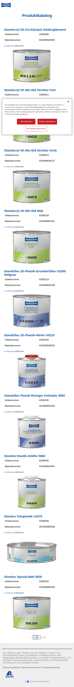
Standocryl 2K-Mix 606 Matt (23, 211)
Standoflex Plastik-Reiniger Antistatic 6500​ (34, 395)
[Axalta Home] (6, 6)
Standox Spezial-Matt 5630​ (23, 576)
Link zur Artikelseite (15, 46)
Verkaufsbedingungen (51, 667)
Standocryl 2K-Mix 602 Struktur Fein (30, 90)
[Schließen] (68, 102)
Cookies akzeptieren (47, 121)
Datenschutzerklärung (11, 667)
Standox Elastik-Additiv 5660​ (24, 456)
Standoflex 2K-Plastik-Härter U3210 (29, 335)
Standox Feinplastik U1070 (23, 516)
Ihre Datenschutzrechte (36, 128)
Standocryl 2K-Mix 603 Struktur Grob (30, 150)
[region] (37, 116)
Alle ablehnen (26, 121)
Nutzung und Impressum (31, 667)
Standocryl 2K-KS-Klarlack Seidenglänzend (35, 29)
